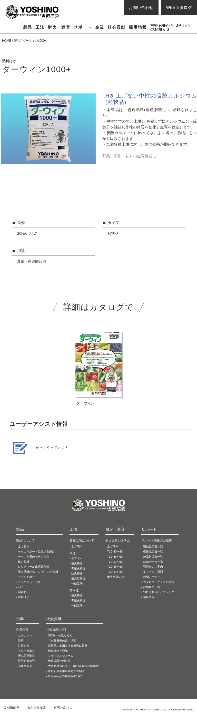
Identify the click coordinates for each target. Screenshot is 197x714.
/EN (187, 25)
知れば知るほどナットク (158, 591)
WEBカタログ (179, 7)
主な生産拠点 (26, 650)
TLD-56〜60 (115, 566)
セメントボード (28, 576)
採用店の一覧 (151, 587)
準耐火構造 (78, 568)
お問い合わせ (141, 7)
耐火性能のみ (115, 576)
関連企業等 (25, 665)
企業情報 (22, 629)
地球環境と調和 (58, 650)
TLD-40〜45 (115, 551)
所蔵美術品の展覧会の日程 (65, 676)
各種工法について (82, 540)
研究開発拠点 (26, 655)
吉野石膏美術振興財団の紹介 (66, 671)
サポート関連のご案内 (156, 540)
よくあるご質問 (153, 571)
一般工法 (77, 583)
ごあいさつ (25, 635)
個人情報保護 (36, 707)
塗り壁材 (38, 571)
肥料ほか (23, 597)
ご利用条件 (11, 707)
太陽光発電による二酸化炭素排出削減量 (73, 665)
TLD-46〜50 (115, 556)
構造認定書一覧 (153, 551)
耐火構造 (77, 563)
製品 (17, 40)
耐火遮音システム (117, 540)
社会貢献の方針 (57, 629)
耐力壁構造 (78, 578)
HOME (6, 40)
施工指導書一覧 (153, 556)
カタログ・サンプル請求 (158, 581)
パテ (21, 587)
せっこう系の (33, 556)
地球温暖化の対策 (59, 660)
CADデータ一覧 (153, 561)
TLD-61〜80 (115, 571)
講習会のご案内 (153, 566)
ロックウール (33, 566)
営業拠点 (23, 645)
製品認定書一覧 (153, 546)
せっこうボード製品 (36, 551)
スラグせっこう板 (29, 581)
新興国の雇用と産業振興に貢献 (67, 645)
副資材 (22, 591)
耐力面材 (23, 561)
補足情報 (148, 597)
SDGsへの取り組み (60, 635)
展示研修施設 (26, 660)
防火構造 (77, 573)
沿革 (21, 640)
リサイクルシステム (60, 655)
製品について (25, 540)
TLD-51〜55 (115, 561)
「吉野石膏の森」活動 (62, 640)
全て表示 (23, 546)
